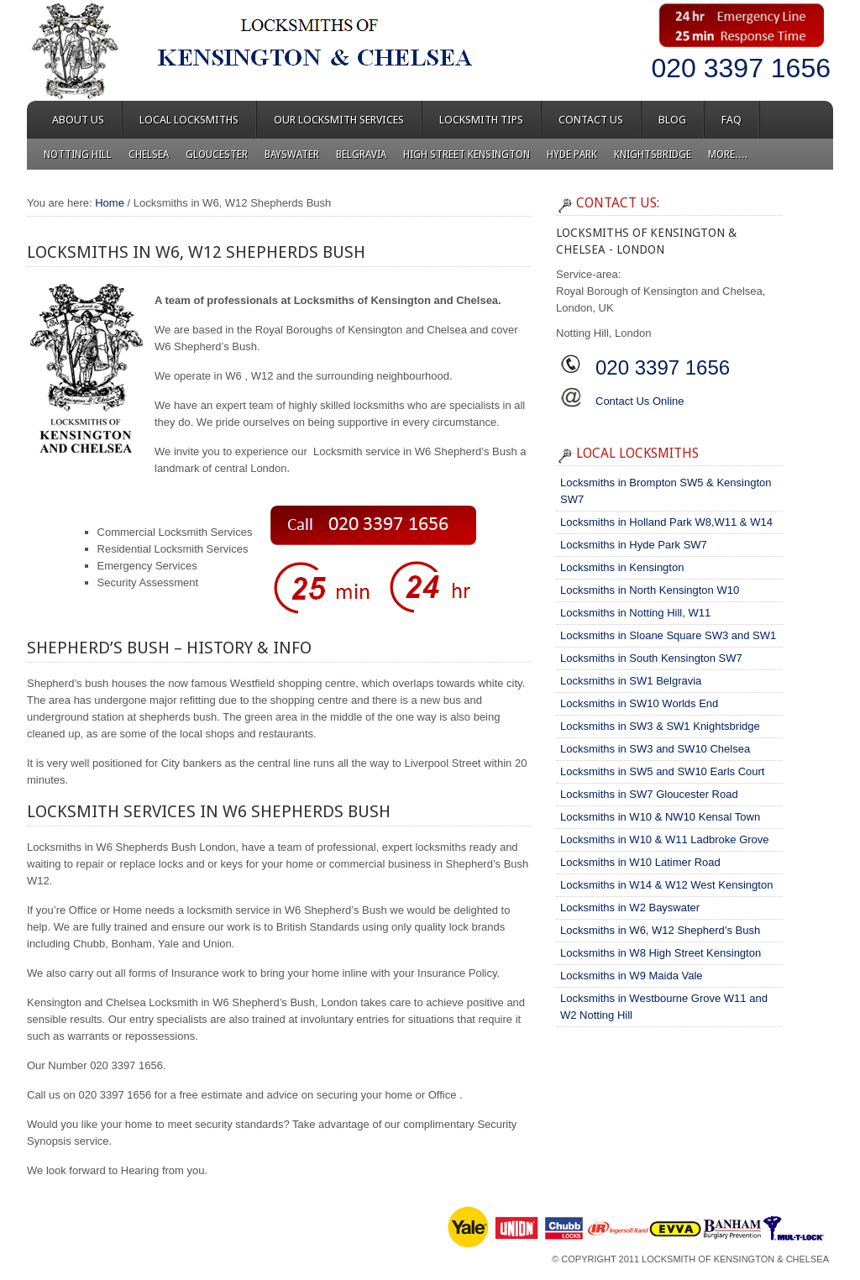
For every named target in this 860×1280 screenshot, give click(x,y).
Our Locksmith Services (339, 119)
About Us (78, 119)
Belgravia (361, 154)
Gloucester (217, 154)
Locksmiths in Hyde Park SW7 (633, 544)
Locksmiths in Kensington (622, 567)
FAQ (731, 119)
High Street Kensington (466, 154)
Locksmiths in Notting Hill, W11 (635, 612)
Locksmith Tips (481, 119)
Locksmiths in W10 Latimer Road (640, 862)
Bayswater (292, 154)
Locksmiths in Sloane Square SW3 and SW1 (668, 635)
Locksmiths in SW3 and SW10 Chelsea (655, 748)
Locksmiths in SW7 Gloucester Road (649, 794)
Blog (672, 119)
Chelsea (148, 154)
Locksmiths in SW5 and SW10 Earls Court (662, 771)
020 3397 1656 (741, 68)
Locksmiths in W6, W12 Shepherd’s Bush (660, 930)
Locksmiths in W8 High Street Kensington (660, 953)
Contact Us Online (639, 401)
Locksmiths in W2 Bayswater (630, 907)
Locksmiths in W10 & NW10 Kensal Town (660, 816)
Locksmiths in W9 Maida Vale (631, 975)
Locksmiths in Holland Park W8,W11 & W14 (666, 522)
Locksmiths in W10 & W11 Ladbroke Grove (664, 839)
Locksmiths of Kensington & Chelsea (178, 50)
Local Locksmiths (189, 119)
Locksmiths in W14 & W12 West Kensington (666, 885)
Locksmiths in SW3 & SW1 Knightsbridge (660, 726)
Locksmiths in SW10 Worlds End (639, 703)
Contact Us (590, 119)
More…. (727, 154)
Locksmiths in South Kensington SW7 (651, 658)
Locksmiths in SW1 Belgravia (630, 680)
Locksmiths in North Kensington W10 (649, 590)
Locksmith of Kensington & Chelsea (735, 1259)
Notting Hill (78, 154)
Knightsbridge (652, 154)
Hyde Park (572, 154)
